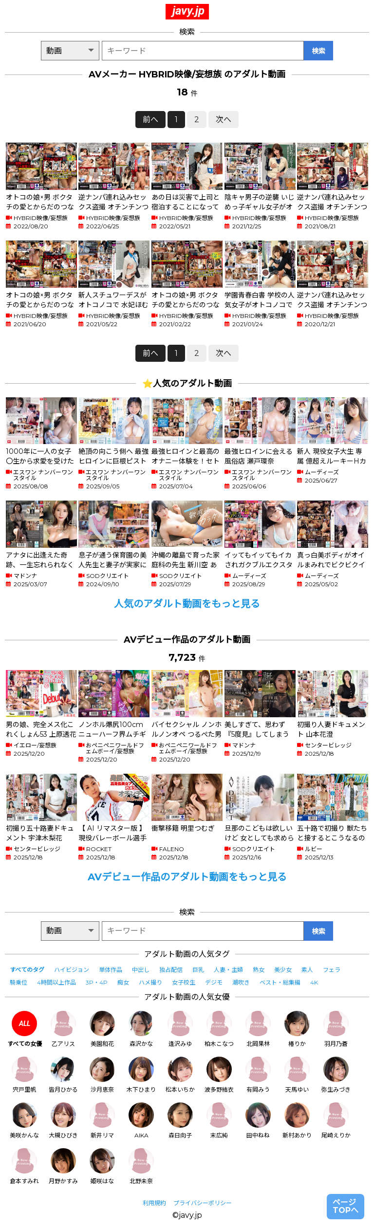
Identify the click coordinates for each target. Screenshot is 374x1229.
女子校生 (183, 982)
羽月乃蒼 (336, 1029)
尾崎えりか (336, 1120)
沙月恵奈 (102, 1075)
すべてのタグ (27, 969)
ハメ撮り (150, 982)
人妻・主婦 (228, 969)
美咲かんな (24, 1120)
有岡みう (258, 1075)
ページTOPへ (345, 1206)
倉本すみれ (24, 1166)
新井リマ (102, 1120)
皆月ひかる (63, 1075)
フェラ (331, 969)
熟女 (258, 969)
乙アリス (63, 1029)
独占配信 (171, 969)
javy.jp (188, 11)
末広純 (219, 1120)
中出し (141, 969)
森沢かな (141, 1029)
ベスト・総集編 (280, 982)
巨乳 (198, 969)
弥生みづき (336, 1075)
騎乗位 (18, 982)
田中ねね (258, 1120)
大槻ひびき (63, 1120)
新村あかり (297, 1120)
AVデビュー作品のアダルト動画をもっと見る (187, 877)
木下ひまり (141, 1075)
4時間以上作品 (56, 982)
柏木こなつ (219, 1029)
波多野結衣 (219, 1075)
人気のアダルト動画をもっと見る (187, 604)
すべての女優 (24, 1029)
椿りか (297, 1029)
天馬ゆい (297, 1075)
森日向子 (180, 1120)
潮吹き (241, 982)
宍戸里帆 (24, 1075)
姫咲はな (102, 1166)
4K (314, 982)
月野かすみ (63, 1166)
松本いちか (180, 1075)
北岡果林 (258, 1029)
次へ (223, 119)
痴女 (123, 982)
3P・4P (97, 982)
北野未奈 (141, 1166)
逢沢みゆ (180, 1029)
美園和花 (102, 1029)
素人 (307, 969)
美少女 (283, 969)
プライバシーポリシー (202, 1203)
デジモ (214, 982)
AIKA (141, 1120)
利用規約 (154, 1203)
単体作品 (110, 969)
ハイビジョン (71, 969)
